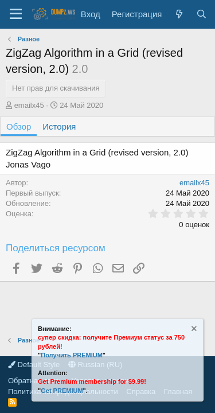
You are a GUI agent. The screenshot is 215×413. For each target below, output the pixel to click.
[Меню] (15, 14)
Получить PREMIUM (72, 355)
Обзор (18, 126)
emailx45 (29, 105)
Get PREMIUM (62, 390)
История (59, 126)
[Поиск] (201, 14)
